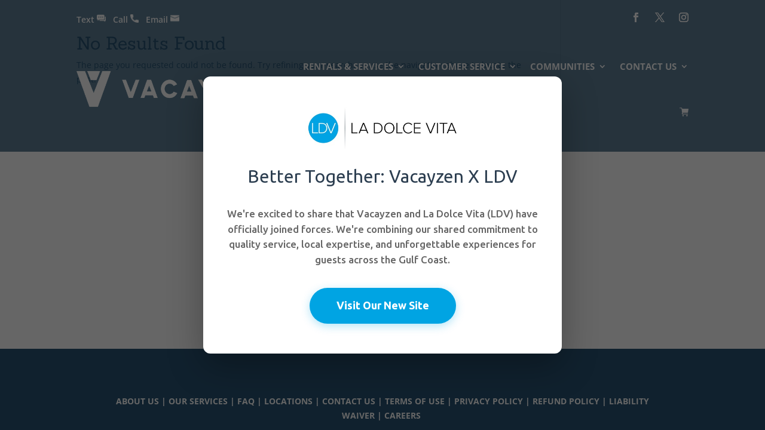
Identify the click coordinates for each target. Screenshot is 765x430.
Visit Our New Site (382, 305)
